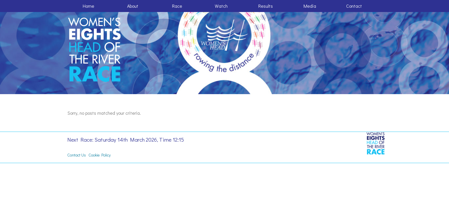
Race (177, 6)
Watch (221, 6)
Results (265, 6)
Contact (354, 6)
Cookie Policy (99, 155)
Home (88, 6)
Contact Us (76, 155)
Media (310, 6)
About (132, 6)
